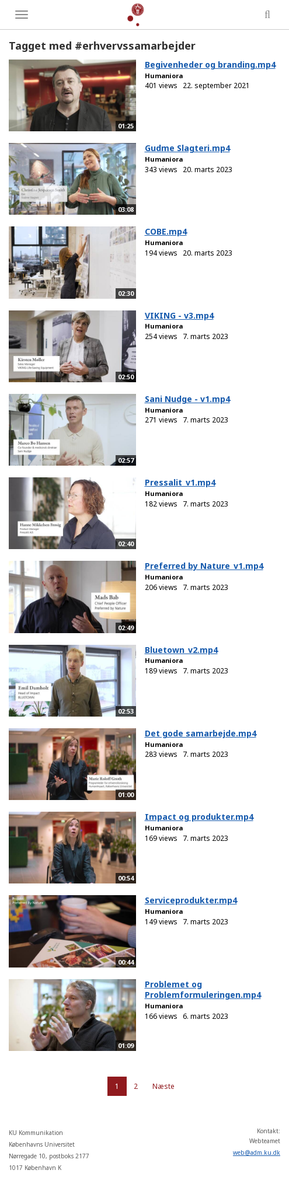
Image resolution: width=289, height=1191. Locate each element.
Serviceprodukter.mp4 (191, 900)
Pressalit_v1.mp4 (180, 482)
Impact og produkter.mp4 (199, 816)
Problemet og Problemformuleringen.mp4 (203, 990)
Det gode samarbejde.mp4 (200, 733)
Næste (163, 1086)
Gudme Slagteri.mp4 (187, 147)
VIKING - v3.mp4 (179, 315)
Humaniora (164, 75)
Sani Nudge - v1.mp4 (187, 398)
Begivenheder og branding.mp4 (210, 64)
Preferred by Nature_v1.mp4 (204, 565)
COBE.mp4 (166, 231)
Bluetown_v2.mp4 (181, 649)
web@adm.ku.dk (256, 1152)
